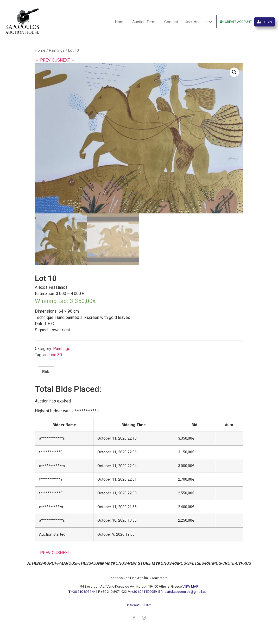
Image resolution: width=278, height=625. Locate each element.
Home (120, 21)
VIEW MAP (190, 586)
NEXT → (67, 60)
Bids (46, 371)
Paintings (57, 50)
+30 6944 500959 (144, 592)
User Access (198, 21)
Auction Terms (144, 21)
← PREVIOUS (47, 60)
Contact (171, 21)
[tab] (46, 371)
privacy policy (139, 605)
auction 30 (52, 354)
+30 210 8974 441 (84, 592)
